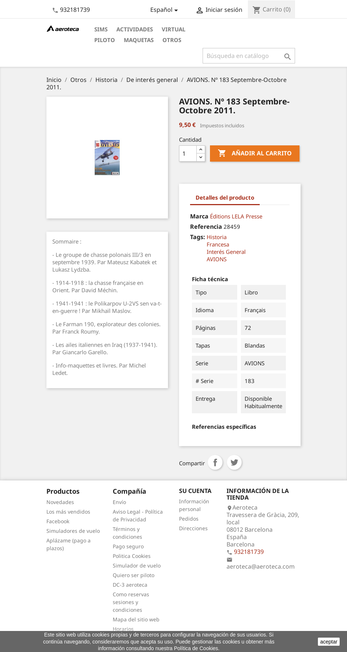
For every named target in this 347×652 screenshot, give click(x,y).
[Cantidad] (188, 153)
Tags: (197, 237)
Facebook (57, 521)
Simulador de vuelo (137, 565)
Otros (171, 40)
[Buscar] (249, 55)
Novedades (60, 502)
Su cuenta (195, 491)
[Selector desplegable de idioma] (165, 10)
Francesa (218, 244)
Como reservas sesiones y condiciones (131, 602)
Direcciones (193, 528)
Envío (119, 502)
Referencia (206, 226)
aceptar (328, 642)
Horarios (123, 628)
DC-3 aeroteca (130, 584)
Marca (199, 216)
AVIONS (217, 259)
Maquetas (139, 40)
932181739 (75, 10)
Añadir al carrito (255, 153)
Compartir (215, 462)
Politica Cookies (132, 555)
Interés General (226, 251)
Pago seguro (128, 546)
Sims (101, 29)
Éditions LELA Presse (236, 216)
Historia (217, 237)
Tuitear (234, 462)
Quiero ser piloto (133, 575)
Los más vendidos (68, 511)
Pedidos (189, 518)
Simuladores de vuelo (73, 530)
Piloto (104, 40)
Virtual (173, 29)
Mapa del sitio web (136, 619)
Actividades (134, 29)
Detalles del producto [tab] (225, 197)
